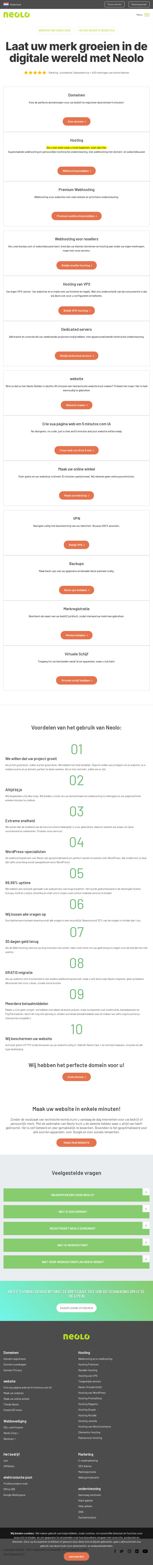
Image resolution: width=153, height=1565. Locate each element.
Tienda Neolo (11, 1404)
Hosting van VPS (88, 1375)
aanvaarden (76, 1556)
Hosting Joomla (87, 1420)
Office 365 (9, 1489)
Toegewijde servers (89, 1381)
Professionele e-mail (15, 1483)
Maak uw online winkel (16, 1398)
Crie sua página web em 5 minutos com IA (27, 1387)
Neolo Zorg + (10, 1433)
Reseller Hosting (87, 1370)
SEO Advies (85, 1466)
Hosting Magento (88, 1404)
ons (5, 1460)
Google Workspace (14, 1494)
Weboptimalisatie (88, 1477)
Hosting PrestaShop (90, 1398)
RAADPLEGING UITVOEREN (76, 1308)
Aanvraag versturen (89, 1494)
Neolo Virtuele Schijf (90, 1387)
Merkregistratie (87, 1471)
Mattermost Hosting (90, 1437)
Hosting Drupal (87, 1409)
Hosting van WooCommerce (94, 1426)
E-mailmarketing (88, 1460)
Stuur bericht (115, 4)
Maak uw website (13, 1393)
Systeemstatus (87, 1517)
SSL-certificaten (13, 1427)
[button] (76, 121)
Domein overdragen (14, 1364)
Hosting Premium (88, 1364)
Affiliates (8, 1466)
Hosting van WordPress (92, 1392)
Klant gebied (85, 1500)
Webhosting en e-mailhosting (95, 1358)
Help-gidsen (85, 1506)
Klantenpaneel (139, 4)
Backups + (9, 1438)
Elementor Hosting (89, 1432)
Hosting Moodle (87, 1415)
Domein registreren (14, 1358)
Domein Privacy (12, 1370)
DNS (80, 1511)
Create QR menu (12, 1409)
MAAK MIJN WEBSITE (76, 1142)
